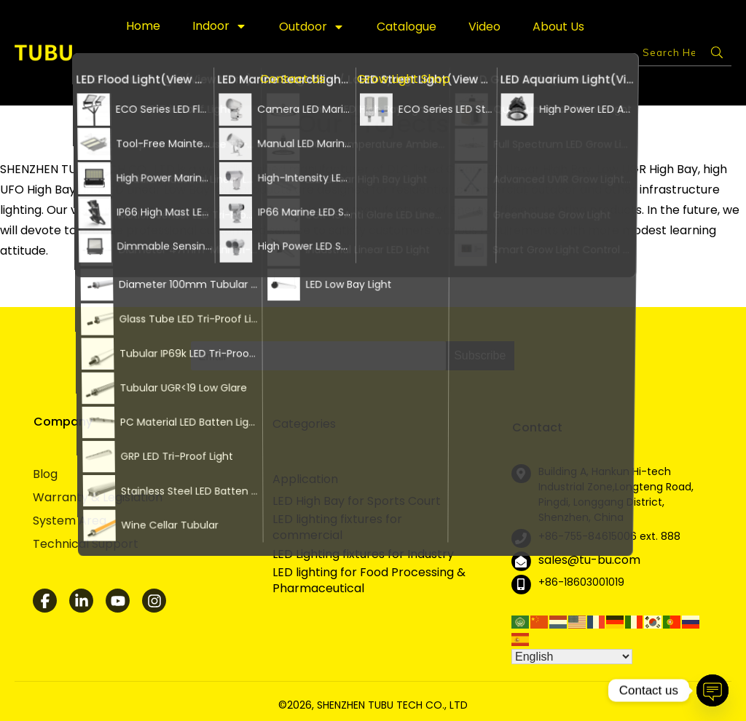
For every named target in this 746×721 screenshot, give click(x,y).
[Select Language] (571, 656)
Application (305, 479)
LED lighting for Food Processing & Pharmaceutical (369, 581)
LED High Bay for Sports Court (356, 501)
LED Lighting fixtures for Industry (363, 554)
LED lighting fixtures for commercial (337, 527)
